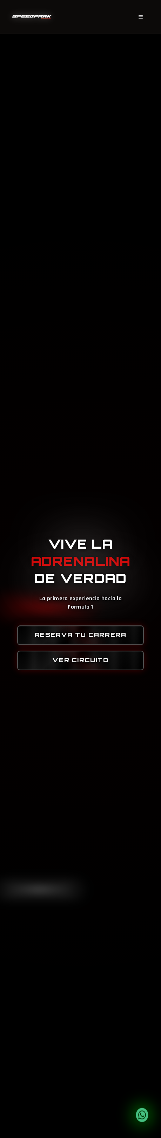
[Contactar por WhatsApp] (142, 1115)
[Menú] (140, 17)
